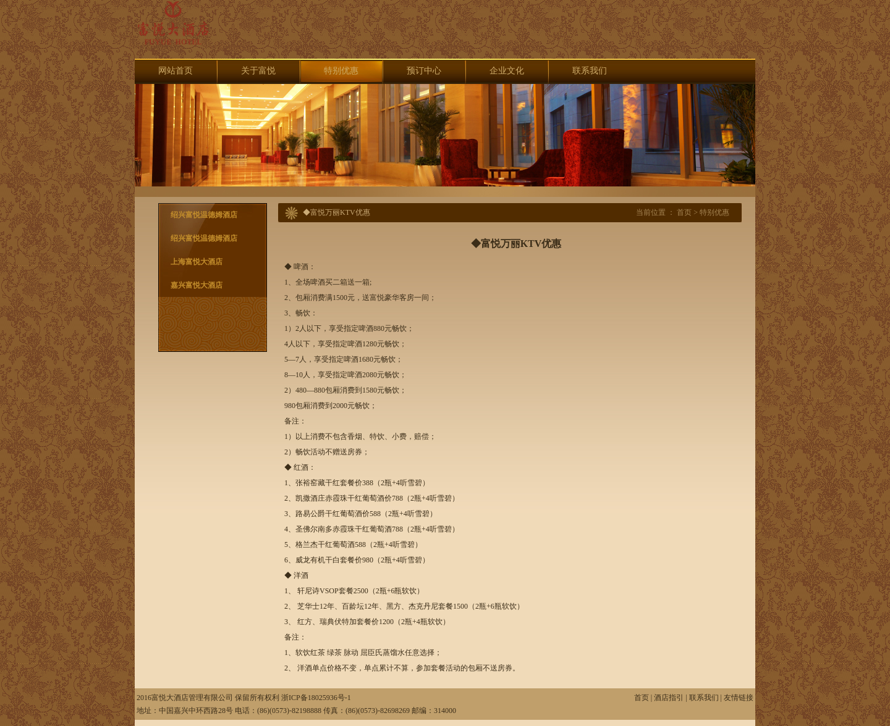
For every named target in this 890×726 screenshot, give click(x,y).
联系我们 (589, 70)
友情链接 (738, 697)
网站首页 (175, 70)
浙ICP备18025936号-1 (316, 697)
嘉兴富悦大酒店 (196, 285)
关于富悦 (258, 70)
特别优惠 (341, 70)
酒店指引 (669, 697)
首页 (684, 212)
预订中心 (424, 70)
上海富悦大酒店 (196, 261)
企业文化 (507, 70)
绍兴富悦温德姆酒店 (204, 215)
